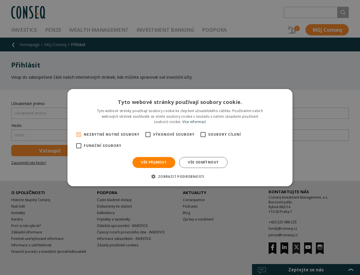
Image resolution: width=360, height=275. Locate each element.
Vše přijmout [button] (154, 162)
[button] (180, 176)
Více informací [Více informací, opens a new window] (194, 121)
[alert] (180, 137)
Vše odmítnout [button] (203, 162)
